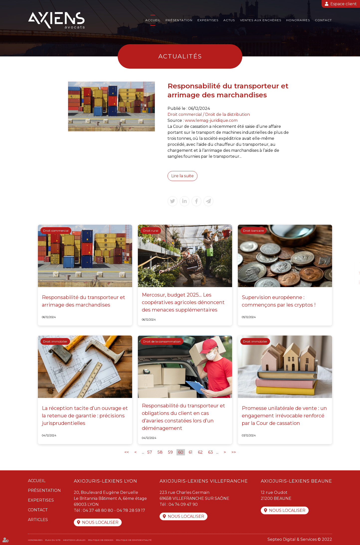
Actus (229, 20)
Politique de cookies (100, 540)
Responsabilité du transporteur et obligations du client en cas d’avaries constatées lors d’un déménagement (183, 417)
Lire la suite (182, 176)
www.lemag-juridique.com (211, 120)
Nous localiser (100, 522)
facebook (350, 263)
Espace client (343, 3)
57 (149, 452)
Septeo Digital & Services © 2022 (300, 539)
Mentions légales (74, 540)
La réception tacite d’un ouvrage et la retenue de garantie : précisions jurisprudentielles (85, 415)
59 (170, 452)
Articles (38, 519)
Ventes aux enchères (260, 20)
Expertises (207, 20)
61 (190, 452)
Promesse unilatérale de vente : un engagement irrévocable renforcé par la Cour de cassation (284, 415)
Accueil (153, 20)
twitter (350, 273)
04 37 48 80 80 (98, 510)
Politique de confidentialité (134, 540)
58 (160, 452)
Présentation (179, 20)
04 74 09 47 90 (183, 504)
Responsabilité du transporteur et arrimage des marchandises (83, 301)
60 (180, 452)
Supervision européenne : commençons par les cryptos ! (279, 301)
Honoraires (298, 20)
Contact (323, 20)
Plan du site (53, 540)
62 (200, 452)
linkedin (350, 283)
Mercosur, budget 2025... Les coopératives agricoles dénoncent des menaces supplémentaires (183, 302)
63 (210, 452)
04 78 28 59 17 (131, 510)
